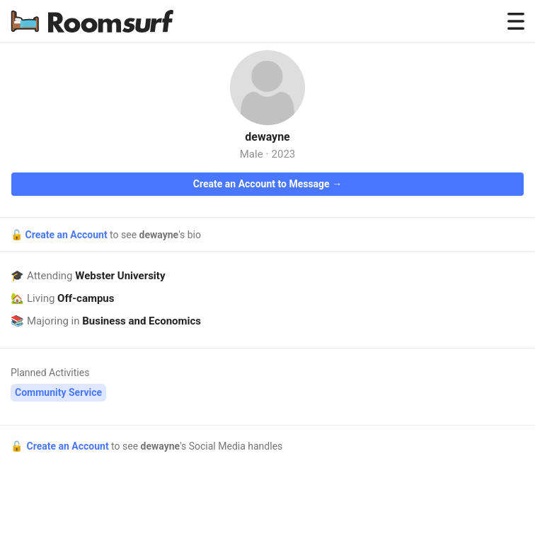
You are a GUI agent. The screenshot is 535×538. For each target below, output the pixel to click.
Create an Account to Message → (267, 183)
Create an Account (67, 234)
